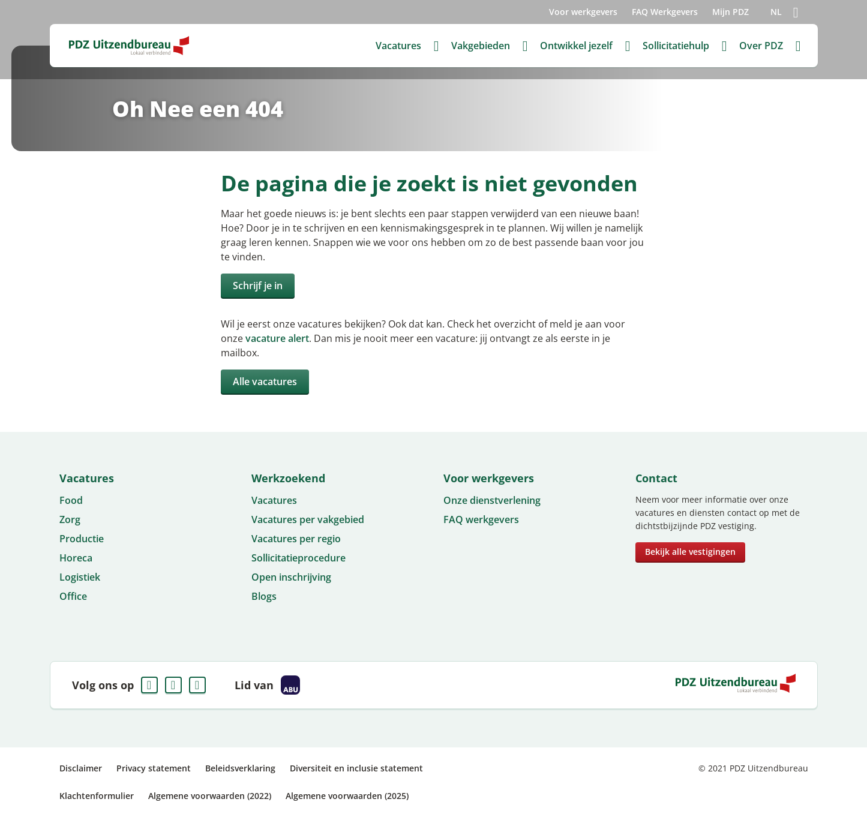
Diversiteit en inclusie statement (356, 768)
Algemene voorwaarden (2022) (209, 795)
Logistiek (79, 577)
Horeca (75, 557)
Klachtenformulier (96, 795)
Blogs (264, 596)
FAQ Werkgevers (665, 11)
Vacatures (274, 500)
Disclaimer (80, 768)
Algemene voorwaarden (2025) (347, 795)
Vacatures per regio (296, 538)
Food (71, 500)
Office (73, 596)
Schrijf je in (258, 285)
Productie (81, 538)
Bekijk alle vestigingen (690, 551)
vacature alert (277, 338)
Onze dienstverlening (492, 500)
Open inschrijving (291, 577)
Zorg (69, 519)
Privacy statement (153, 768)
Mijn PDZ (730, 11)
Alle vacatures (265, 381)
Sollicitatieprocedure (298, 557)
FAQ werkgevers (481, 519)
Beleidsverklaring (240, 768)
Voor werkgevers (583, 11)
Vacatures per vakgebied (307, 519)
